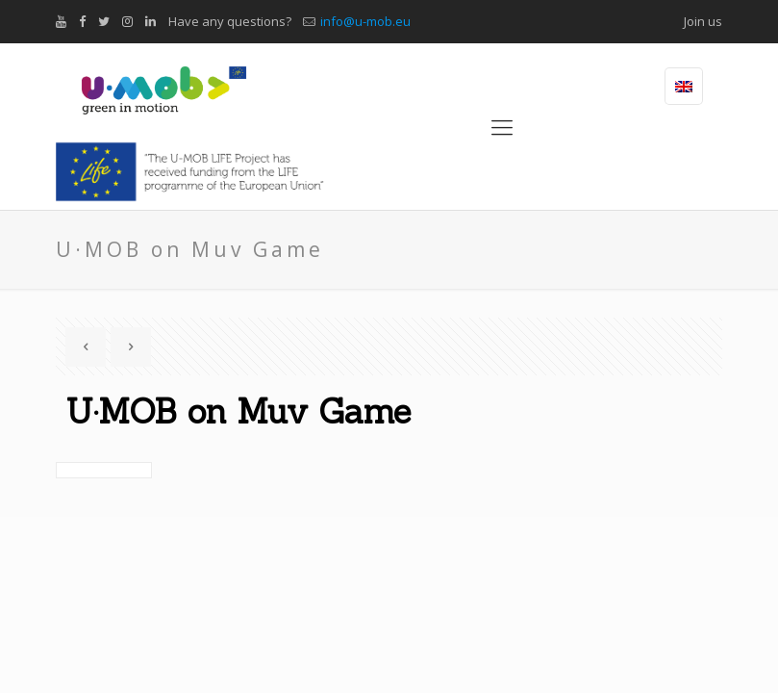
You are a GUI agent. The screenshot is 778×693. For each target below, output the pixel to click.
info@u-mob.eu (365, 21)
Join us (703, 21)
